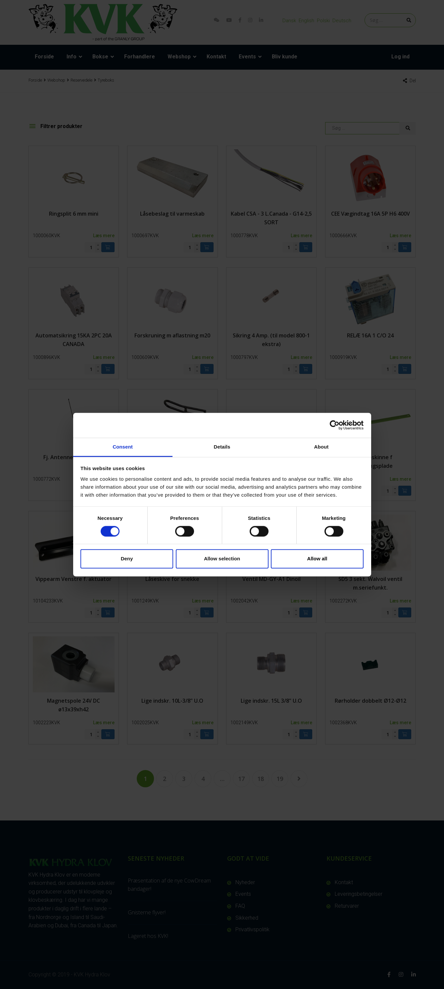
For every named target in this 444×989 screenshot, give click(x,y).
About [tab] (321, 447)
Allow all (317, 559)
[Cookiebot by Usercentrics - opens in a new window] (335, 425)
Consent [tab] (123, 447)
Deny (127, 559)
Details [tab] (222, 447)
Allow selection (222, 559)
